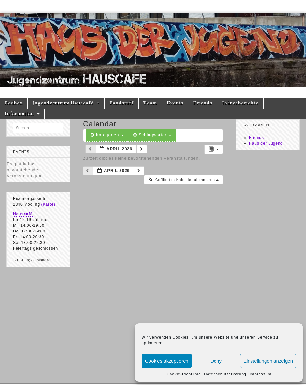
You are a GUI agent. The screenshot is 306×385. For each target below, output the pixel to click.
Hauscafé (23, 214)
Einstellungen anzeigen (268, 361)
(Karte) (48, 204)
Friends (202, 103)
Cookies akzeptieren (166, 361)
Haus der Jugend (266, 143)
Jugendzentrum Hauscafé (63, 103)
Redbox (14, 103)
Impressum (260, 374)
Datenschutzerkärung (225, 374)
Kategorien (107, 134)
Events (175, 103)
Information (19, 114)
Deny (216, 361)
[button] (183, 179)
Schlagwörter (152, 134)
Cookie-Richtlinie (184, 374)
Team (150, 103)
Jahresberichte (240, 103)
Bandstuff (121, 103)
